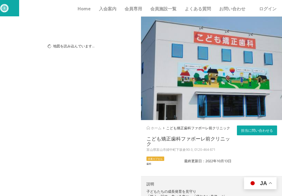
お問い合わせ (232, 9)
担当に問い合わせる (257, 130)
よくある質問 (198, 9)
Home (84, 9)
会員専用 (133, 9)
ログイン (268, 9)
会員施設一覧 (163, 9)
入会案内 (107, 9)
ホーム (153, 127)
